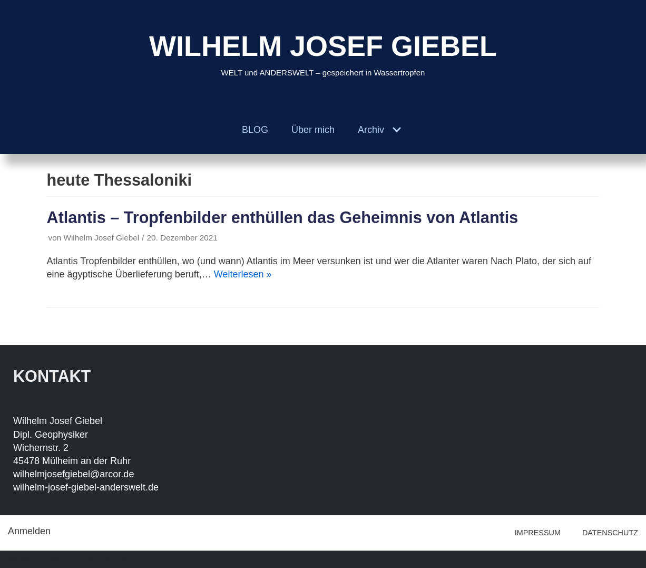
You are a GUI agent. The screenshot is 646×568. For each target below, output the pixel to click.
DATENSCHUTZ (610, 532)
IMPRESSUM (538, 532)
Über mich (313, 129)
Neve (19, 559)
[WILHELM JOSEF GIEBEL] (323, 53)
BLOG (255, 129)
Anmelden (29, 531)
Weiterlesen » (243, 274)
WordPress (127, 559)
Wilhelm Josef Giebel (101, 237)
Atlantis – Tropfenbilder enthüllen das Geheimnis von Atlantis (282, 217)
